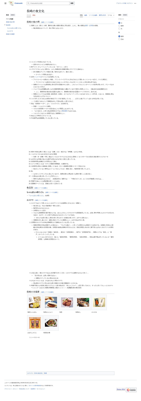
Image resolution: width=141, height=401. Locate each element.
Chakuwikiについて (24, 389)
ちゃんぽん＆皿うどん (36, 195)
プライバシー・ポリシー (11, 389)
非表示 (13, 15)
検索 (72, 3)
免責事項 (33, 389)
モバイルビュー (41, 389)
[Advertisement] (72, 45)
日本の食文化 (38, 373)
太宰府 (91, 25)
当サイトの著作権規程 (35, 385)
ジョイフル (37, 77)
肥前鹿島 (64, 111)
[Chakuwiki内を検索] (48, 3)
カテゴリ (30, 373)
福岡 (86, 25)
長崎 (45, 373)
